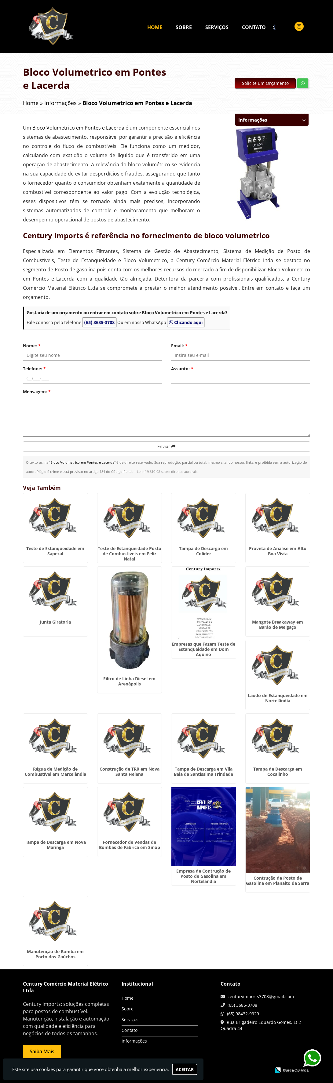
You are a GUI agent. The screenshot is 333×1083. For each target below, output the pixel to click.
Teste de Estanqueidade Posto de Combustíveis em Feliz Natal (129, 553)
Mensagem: (37, 391)
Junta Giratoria (55, 622)
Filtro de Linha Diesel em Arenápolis (129, 681)
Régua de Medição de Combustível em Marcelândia (55, 771)
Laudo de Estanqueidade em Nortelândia (278, 698)
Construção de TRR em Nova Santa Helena (129, 771)
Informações (134, 1041)
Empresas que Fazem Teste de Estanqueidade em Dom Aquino (203, 649)
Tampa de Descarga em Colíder (203, 551)
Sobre (184, 27)
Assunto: (182, 369)
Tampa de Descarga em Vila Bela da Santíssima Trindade (203, 771)
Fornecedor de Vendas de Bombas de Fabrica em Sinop (129, 844)
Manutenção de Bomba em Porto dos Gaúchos (55, 954)
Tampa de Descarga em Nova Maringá (55, 844)
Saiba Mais (42, 1051)
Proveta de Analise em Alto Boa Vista (277, 551)
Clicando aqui (186, 322)
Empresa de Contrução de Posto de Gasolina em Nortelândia (203, 876)
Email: (179, 346)
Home (154, 27)
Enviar (166, 446)
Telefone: (34, 369)
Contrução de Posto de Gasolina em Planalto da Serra (277, 880)
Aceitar (185, 1069)
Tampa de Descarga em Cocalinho (277, 771)
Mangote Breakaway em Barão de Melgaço (277, 624)
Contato (254, 27)
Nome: (32, 346)
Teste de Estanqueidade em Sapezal (55, 551)
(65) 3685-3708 (99, 322)
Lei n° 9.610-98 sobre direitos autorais (167, 471)
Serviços (217, 27)
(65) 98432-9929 (243, 1014)
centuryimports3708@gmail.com (261, 996)
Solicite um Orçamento (265, 83)
